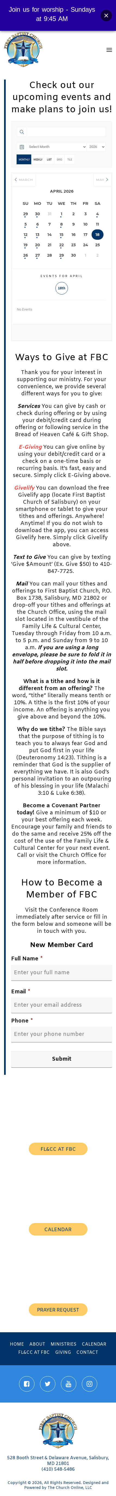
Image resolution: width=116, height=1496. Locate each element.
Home (17, 1344)
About (37, 1344)
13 (37, 234)
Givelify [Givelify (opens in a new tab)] (24, 488)
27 (37, 255)
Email (20, 992)
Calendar (94, 1344)
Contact (87, 1352)
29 (25, 213)
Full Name (26, 959)
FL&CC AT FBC (58, 1149)
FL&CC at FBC (34, 1352)
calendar (58, 1230)
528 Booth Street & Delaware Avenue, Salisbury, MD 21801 (58, 1461)
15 (62, 234)
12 (25, 234)
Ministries (63, 1344)
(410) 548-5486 (58, 1469)
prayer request (58, 1310)
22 (61, 244)
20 (37, 244)
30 (37, 213)
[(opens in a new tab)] (30, 447)
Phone (22, 1021)
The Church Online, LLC (70, 1488)
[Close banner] (106, 15)
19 (25, 244)
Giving (63, 1352)
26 (25, 255)
